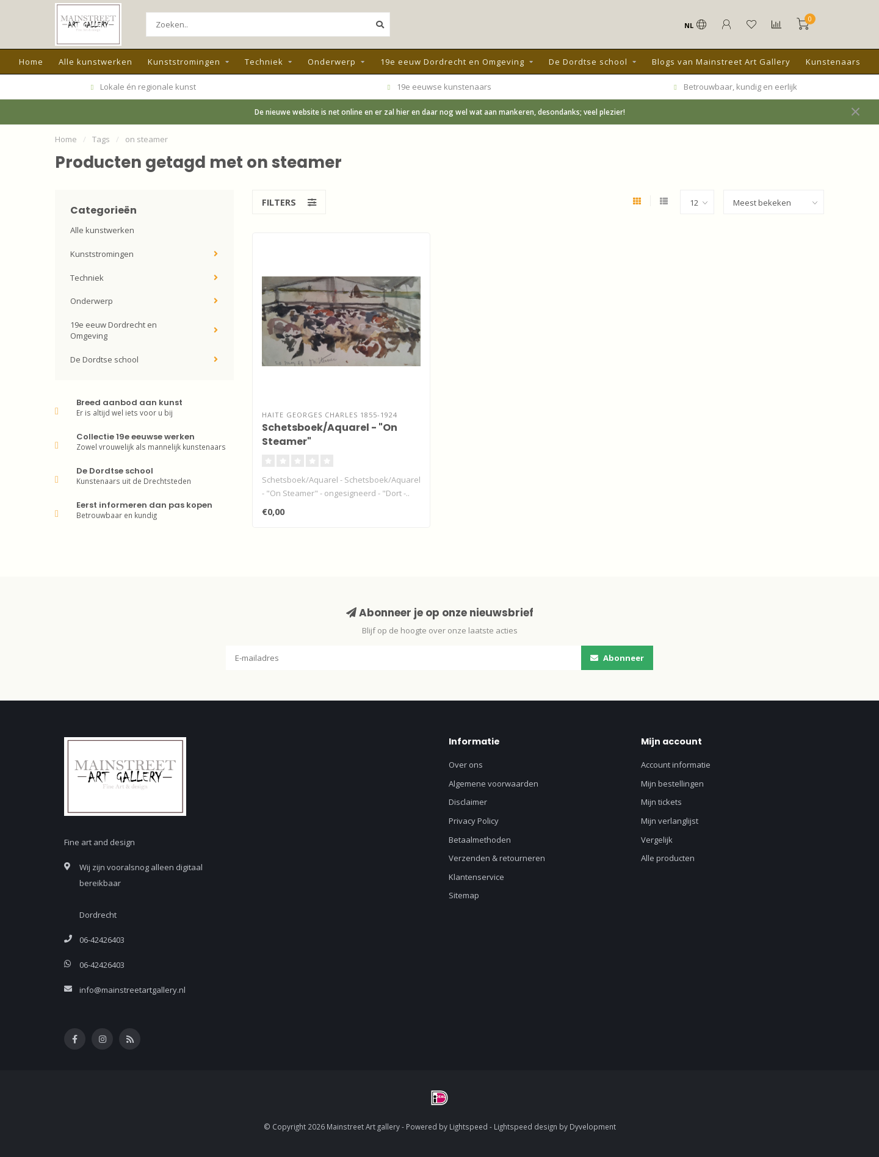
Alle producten (668, 857)
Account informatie (676, 764)
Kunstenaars (833, 61)
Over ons (466, 764)
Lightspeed (468, 1126)
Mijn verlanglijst (669, 820)
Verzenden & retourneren (497, 857)
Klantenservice (476, 876)
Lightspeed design (525, 1126)
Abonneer (617, 657)
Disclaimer (468, 801)
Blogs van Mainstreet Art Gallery (721, 61)
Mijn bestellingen (672, 783)
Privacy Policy (474, 820)
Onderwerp (332, 61)
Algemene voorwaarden (493, 783)
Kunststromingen (184, 61)
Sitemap (464, 895)
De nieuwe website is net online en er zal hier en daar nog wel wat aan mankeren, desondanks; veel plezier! (440, 112)
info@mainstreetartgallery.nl (132, 989)
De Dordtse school (588, 61)
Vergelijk (657, 839)
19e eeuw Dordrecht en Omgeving (452, 61)
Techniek (264, 61)
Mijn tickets (661, 801)
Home (31, 61)
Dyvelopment (593, 1126)
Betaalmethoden (480, 839)
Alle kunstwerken (95, 61)
